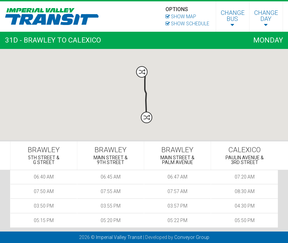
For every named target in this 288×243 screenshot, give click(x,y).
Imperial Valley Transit (119, 237)
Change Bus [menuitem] (232, 18)
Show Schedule (187, 23)
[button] (142, 72)
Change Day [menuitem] (266, 18)
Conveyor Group (191, 237)
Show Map (180, 16)
